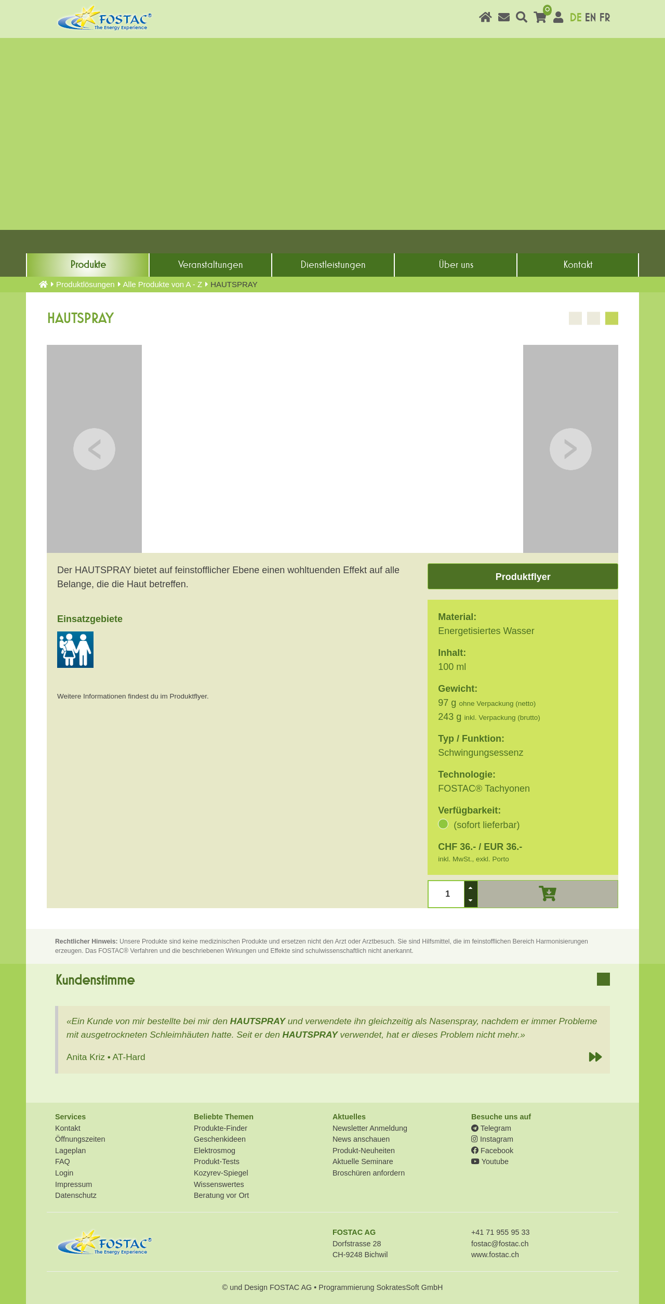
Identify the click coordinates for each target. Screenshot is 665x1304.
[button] (470, 887)
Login (64, 1173)
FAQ (62, 1161)
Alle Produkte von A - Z (163, 284)
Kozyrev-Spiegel (221, 1173)
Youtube (490, 1161)
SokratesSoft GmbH (409, 1287)
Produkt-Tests (217, 1161)
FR (604, 18)
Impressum (73, 1184)
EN (590, 18)
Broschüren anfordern (368, 1173)
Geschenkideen (220, 1139)
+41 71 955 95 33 (500, 1232)
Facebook (492, 1150)
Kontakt (578, 265)
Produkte (88, 265)
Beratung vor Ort (221, 1195)
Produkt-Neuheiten (363, 1150)
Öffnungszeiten (80, 1139)
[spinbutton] (446, 894)
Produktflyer (523, 577)
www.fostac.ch (495, 1254)
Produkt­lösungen (85, 284)
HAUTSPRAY (257, 1021)
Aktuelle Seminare (362, 1161)
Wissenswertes (219, 1184)
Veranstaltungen (210, 265)
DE (575, 18)
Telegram (491, 1128)
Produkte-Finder (220, 1128)
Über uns (455, 265)
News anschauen (361, 1139)
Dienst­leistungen (333, 265)
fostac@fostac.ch (500, 1244)
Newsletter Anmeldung (369, 1128)
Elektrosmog (214, 1150)
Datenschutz (76, 1195)
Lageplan (70, 1150)
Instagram (492, 1139)
